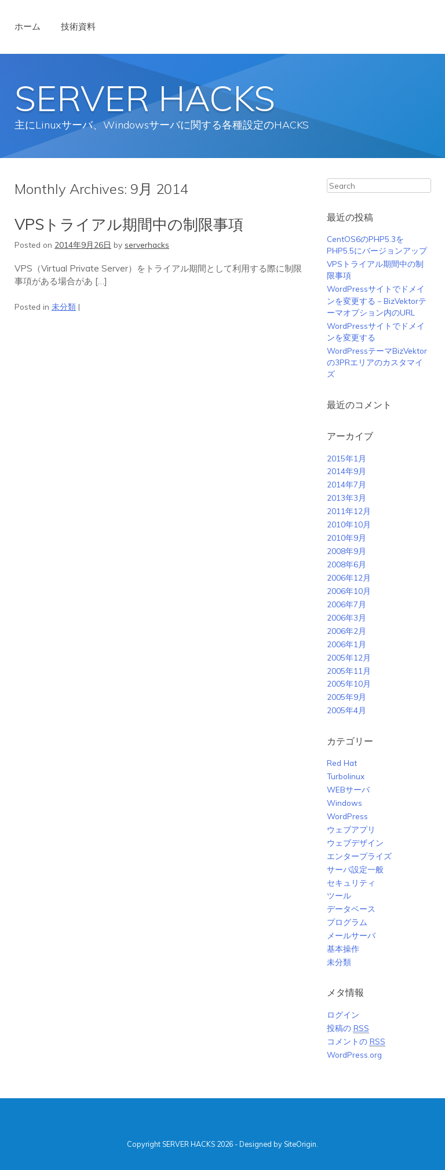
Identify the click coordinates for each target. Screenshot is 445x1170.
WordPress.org (354, 1054)
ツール (339, 895)
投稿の (348, 1028)
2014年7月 (346, 484)
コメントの (356, 1041)
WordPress (347, 816)
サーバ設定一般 (355, 869)
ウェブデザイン (355, 843)
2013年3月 (346, 498)
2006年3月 (346, 617)
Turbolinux (345, 776)
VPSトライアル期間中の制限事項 (128, 224)
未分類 (64, 306)
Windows (344, 803)
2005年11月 (349, 671)
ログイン (343, 1014)
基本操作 (343, 948)
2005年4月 (346, 710)
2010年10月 (349, 524)
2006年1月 (346, 644)
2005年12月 (349, 657)
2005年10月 (349, 683)
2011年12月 (349, 511)
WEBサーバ (348, 789)
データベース (351, 909)
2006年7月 (346, 604)
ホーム (27, 26)
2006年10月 (349, 591)
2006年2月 (346, 631)
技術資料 (78, 26)
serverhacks (147, 245)
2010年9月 (346, 537)
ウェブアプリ (351, 829)
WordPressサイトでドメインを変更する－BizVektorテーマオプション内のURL (376, 300)
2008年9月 (346, 551)
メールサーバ (351, 935)
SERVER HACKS (144, 98)
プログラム (347, 922)
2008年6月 (346, 564)
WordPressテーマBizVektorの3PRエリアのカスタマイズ (377, 362)
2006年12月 (349, 577)
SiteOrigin (300, 1144)
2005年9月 (346, 697)
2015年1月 (346, 458)
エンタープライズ (359, 856)
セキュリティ (351, 882)
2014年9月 (346, 471)
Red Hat (342, 763)
